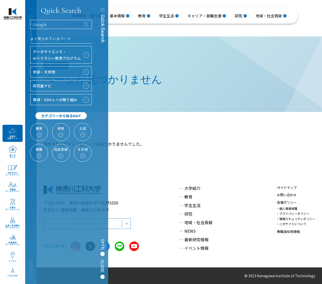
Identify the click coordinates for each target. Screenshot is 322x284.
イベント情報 (194, 248)
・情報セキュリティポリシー (295, 218)
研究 (185, 214)
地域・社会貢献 (196, 222)
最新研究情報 (194, 239)
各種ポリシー (286, 202)
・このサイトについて (291, 223)
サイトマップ (286, 187)
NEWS (187, 231)
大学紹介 (189, 188)
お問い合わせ (286, 194)
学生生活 (189, 205)
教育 (185, 197)
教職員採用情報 (287, 230)
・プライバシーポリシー (292, 213)
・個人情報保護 (286, 208)
